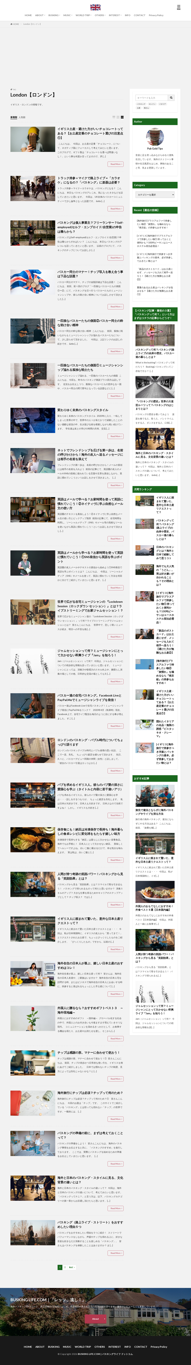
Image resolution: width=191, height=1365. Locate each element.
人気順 (22, 117)
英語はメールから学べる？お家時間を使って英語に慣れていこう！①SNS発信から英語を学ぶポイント (90, 557)
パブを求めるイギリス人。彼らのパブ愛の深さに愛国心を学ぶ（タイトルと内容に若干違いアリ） (90, 787)
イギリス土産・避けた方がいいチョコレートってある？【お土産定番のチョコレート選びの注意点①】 (90, 133)
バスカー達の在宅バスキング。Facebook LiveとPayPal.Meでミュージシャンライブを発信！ (89, 698)
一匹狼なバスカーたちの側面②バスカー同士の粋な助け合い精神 (90, 323)
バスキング (141, 104)
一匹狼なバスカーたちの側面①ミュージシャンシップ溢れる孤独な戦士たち (90, 367)
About (95, 1318)
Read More (115, 164)
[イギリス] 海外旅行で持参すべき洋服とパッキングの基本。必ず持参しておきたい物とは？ (155, 257)
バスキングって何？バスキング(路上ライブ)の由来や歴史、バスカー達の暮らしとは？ (154, 353)
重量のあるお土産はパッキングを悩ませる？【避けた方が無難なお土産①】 (155, 291)
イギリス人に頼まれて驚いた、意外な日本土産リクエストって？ (90, 921)
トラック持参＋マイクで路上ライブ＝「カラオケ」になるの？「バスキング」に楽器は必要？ (88, 180)
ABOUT (39, 15)
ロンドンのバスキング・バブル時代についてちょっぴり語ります (90, 742)
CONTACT (139, 15)
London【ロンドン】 (32, 24)
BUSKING (53, 15)
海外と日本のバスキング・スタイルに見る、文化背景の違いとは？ (90, 1180)
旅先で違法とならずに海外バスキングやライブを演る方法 (154, 812)
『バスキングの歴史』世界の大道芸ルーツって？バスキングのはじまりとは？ (154, 405)
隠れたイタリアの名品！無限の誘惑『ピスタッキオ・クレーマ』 (165, 729)
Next (71, 1267)
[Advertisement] (95, 57)
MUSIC (67, 15)
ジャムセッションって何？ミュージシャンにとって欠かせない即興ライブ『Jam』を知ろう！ (90, 653)
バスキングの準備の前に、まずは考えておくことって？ (90, 1135)
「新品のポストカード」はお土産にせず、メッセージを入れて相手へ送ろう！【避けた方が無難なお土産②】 (155, 274)
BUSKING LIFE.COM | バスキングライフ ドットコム (105, 1354)
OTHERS (99, 15)
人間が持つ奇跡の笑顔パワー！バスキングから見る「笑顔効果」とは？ (90, 876)
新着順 (13, 117)
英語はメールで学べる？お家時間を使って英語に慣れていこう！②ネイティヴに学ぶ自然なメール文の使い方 (90, 503)
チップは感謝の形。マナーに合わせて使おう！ (88, 1052)
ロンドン (152, 104)
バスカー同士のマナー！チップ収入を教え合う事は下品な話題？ (90, 274)
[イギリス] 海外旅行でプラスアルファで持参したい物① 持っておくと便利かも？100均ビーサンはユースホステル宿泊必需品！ (154, 240)
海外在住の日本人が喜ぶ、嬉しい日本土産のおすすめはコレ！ (90, 965)
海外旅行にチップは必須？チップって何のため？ (90, 1092)
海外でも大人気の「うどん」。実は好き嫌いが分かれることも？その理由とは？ (165, 575)
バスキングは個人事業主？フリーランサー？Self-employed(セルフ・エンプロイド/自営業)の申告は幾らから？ (90, 227)
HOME (28, 15)
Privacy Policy (156, 15)
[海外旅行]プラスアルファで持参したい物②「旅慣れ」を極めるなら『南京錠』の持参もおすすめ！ (154, 224)
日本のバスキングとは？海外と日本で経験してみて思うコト (165, 553)
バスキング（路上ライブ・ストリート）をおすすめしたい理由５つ (90, 1224)
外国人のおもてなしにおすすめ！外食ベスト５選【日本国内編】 (154, 908)
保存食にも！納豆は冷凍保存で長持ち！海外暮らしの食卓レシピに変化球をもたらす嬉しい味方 (90, 832)
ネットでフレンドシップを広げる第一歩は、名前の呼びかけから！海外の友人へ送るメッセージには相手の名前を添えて (90, 454)
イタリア (162, 104)
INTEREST (114, 15)
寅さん (146, 108)
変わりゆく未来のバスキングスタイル (82, 410)
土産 (138, 108)
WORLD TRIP (83, 15)
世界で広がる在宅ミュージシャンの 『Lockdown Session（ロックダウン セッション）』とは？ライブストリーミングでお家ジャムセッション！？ (90, 606)
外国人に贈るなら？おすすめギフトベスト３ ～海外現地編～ (90, 1010)
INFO (127, 15)
